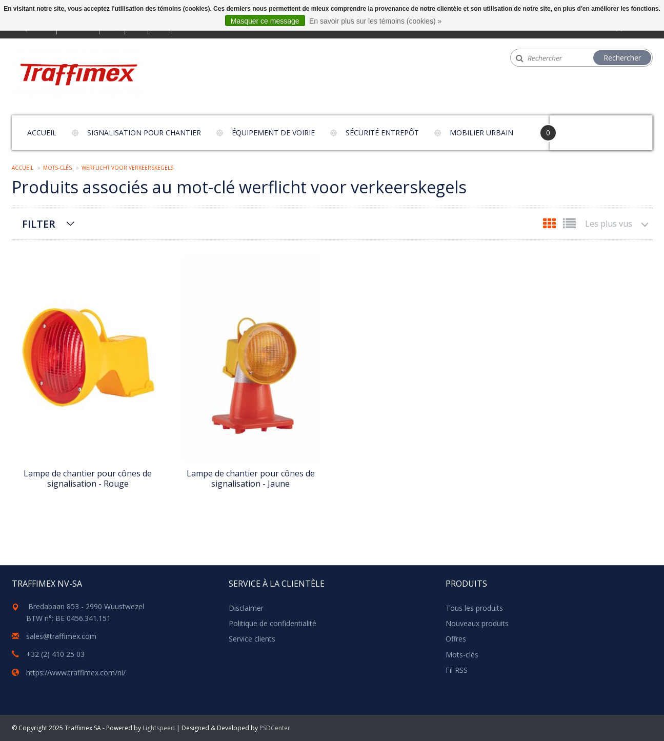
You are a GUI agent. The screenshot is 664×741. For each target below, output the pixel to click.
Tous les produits (474, 608)
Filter (38, 224)
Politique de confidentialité (272, 623)
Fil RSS (457, 670)
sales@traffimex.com (61, 636)
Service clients (252, 639)
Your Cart (578, 128)
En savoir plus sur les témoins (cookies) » (375, 21)
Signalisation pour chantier (144, 132)
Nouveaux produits (477, 623)
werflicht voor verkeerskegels (127, 167)
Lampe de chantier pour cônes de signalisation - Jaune (251, 478)
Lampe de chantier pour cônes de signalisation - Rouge (88, 478)
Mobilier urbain (481, 132)
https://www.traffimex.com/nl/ (76, 672)
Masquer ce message (265, 21)
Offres (456, 639)
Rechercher (622, 58)
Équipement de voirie (273, 132)
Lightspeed (159, 728)
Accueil (41, 132)
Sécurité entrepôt (382, 132)
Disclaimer (246, 608)
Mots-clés (57, 167)
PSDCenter (274, 728)
